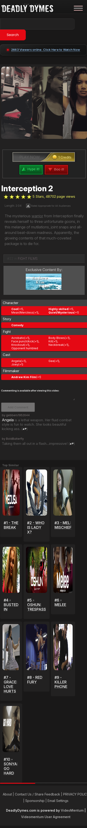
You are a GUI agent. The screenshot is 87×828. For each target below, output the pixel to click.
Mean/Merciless (22, 312)
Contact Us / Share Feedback (37, 794)
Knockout (17, 345)
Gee (51, 361)
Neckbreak (56, 345)
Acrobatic (17, 338)
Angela (16, 361)
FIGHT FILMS (28, 258)
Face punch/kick (22, 341)
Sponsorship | (36, 801)
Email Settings (58, 801)
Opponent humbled (24, 348)
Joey (14, 364)
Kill (50, 341)
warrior (37, 216)
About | (9, 794)
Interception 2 (27, 188)
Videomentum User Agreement (46, 817)
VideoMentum (72, 810)
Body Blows (56, 338)
